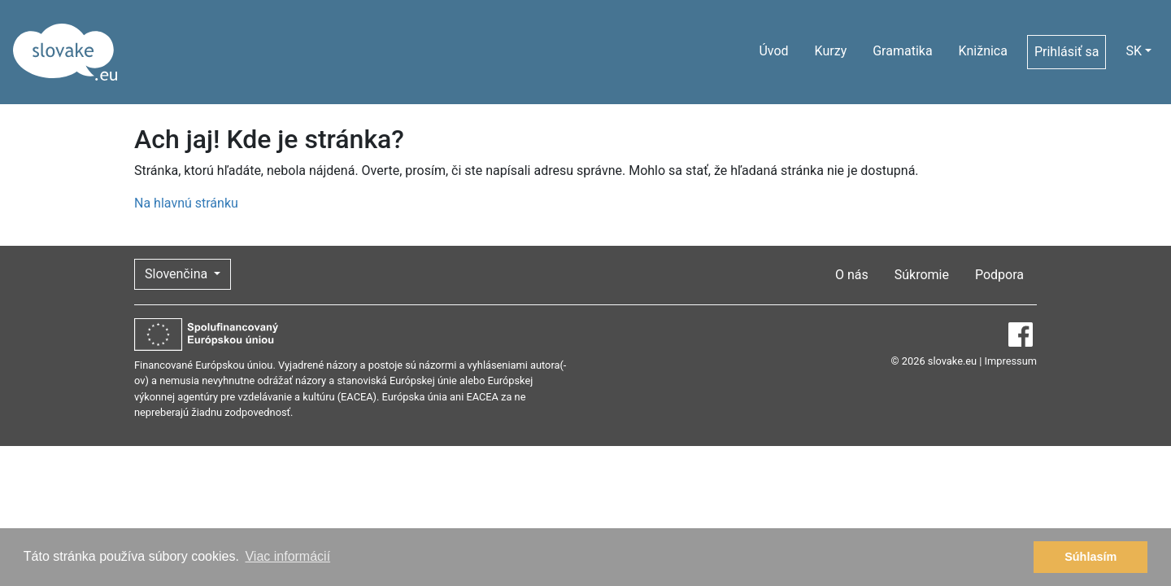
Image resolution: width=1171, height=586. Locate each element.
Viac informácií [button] (287, 556)
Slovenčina (178, 274)
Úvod (773, 51)
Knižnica (983, 51)
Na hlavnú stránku (186, 203)
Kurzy (831, 51)
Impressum (1011, 361)
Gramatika (902, 51)
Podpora (999, 274)
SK (1133, 51)
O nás (851, 274)
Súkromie (922, 274)
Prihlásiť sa (1066, 51)
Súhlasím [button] (1090, 556)
